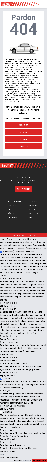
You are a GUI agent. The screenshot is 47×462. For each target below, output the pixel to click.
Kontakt (23, 139)
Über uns (33, 201)
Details (3, 454)
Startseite (23, 146)
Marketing (7, 412)
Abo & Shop (23, 125)
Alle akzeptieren (39, 460)
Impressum (33, 213)
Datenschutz (13, 217)
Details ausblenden (9, 457)
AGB (13, 235)
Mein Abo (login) (14, 201)
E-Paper (23, 132)
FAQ (30, 217)
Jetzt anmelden (23, 189)
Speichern (17, 460)
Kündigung (12, 213)
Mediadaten (34, 205)
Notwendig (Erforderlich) (18, 251)
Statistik (6, 378)
